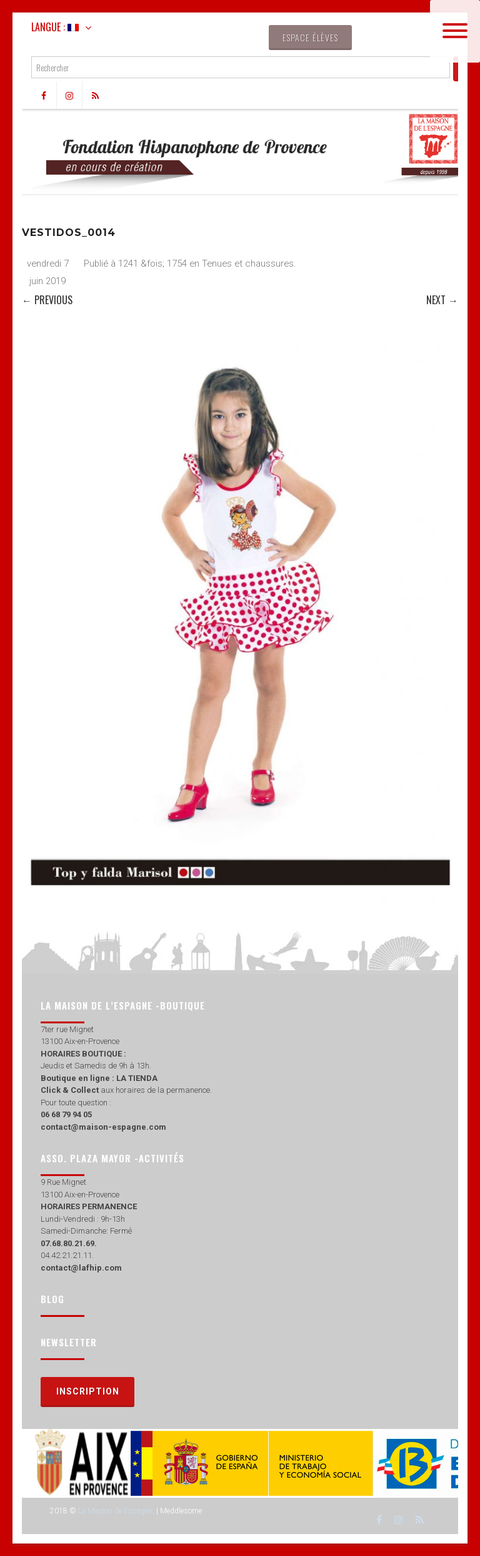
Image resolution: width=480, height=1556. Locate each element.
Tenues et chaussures (248, 263)
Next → (442, 299)
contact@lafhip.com (81, 1267)
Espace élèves (310, 37)
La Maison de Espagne (115, 1511)
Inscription (87, 1391)
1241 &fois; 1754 (152, 263)
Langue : (55, 26)
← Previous (47, 299)
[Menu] (455, 31)
